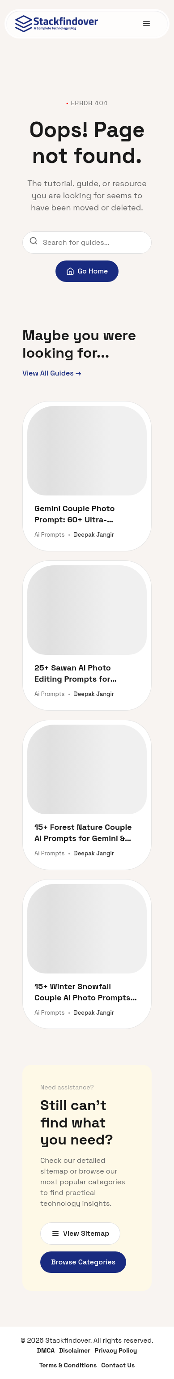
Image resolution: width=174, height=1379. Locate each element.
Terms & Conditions (68, 1365)
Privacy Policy (116, 1350)
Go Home (87, 271)
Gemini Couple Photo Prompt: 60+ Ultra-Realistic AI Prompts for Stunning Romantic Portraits (79, 514)
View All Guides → (51, 373)
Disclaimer (74, 1350)
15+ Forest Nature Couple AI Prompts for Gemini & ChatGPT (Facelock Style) (83, 833)
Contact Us (118, 1365)
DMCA (46, 1350)
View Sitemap (80, 1233)
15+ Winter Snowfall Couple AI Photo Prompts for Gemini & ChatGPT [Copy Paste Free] (82, 992)
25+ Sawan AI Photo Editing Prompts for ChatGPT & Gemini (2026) (82, 673)
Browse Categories (83, 1262)
